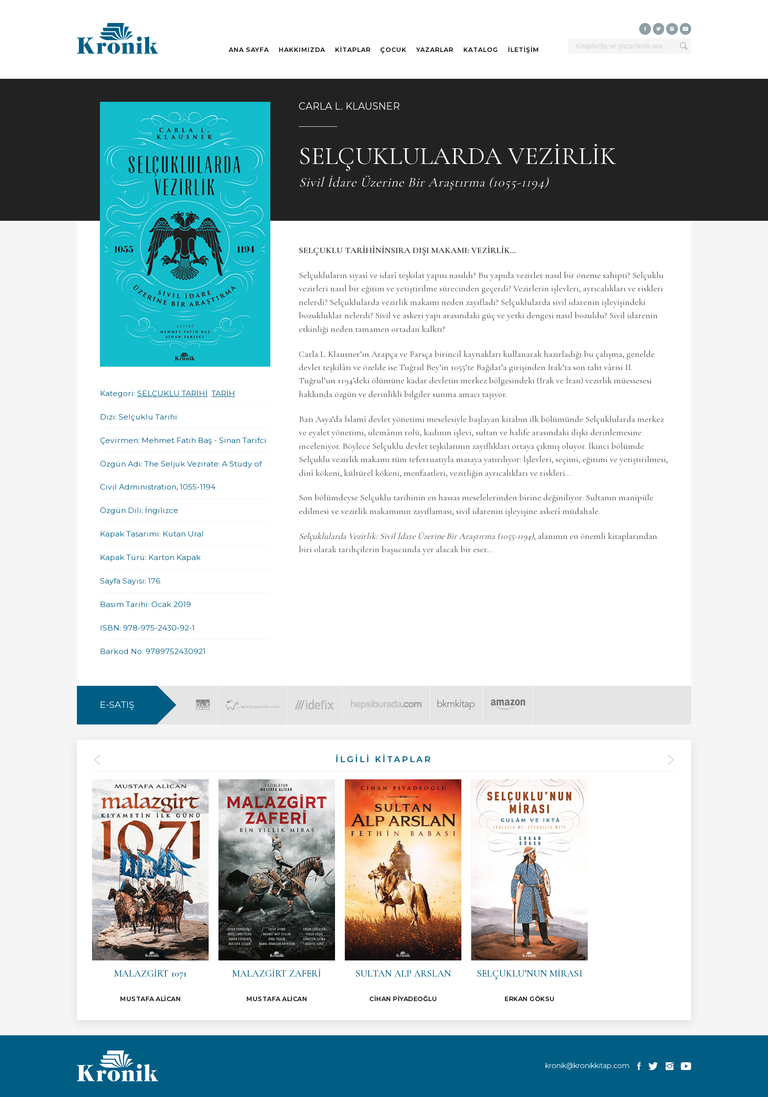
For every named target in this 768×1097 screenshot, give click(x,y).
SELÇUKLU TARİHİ (172, 393)
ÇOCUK (393, 49)
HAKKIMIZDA (302, 49)
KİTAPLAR (353, 49)
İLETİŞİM (523, 49)
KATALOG (480, 49)
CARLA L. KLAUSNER (349, 106)
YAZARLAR (435, 49)
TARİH (223, 393)
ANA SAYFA (249, 49)
